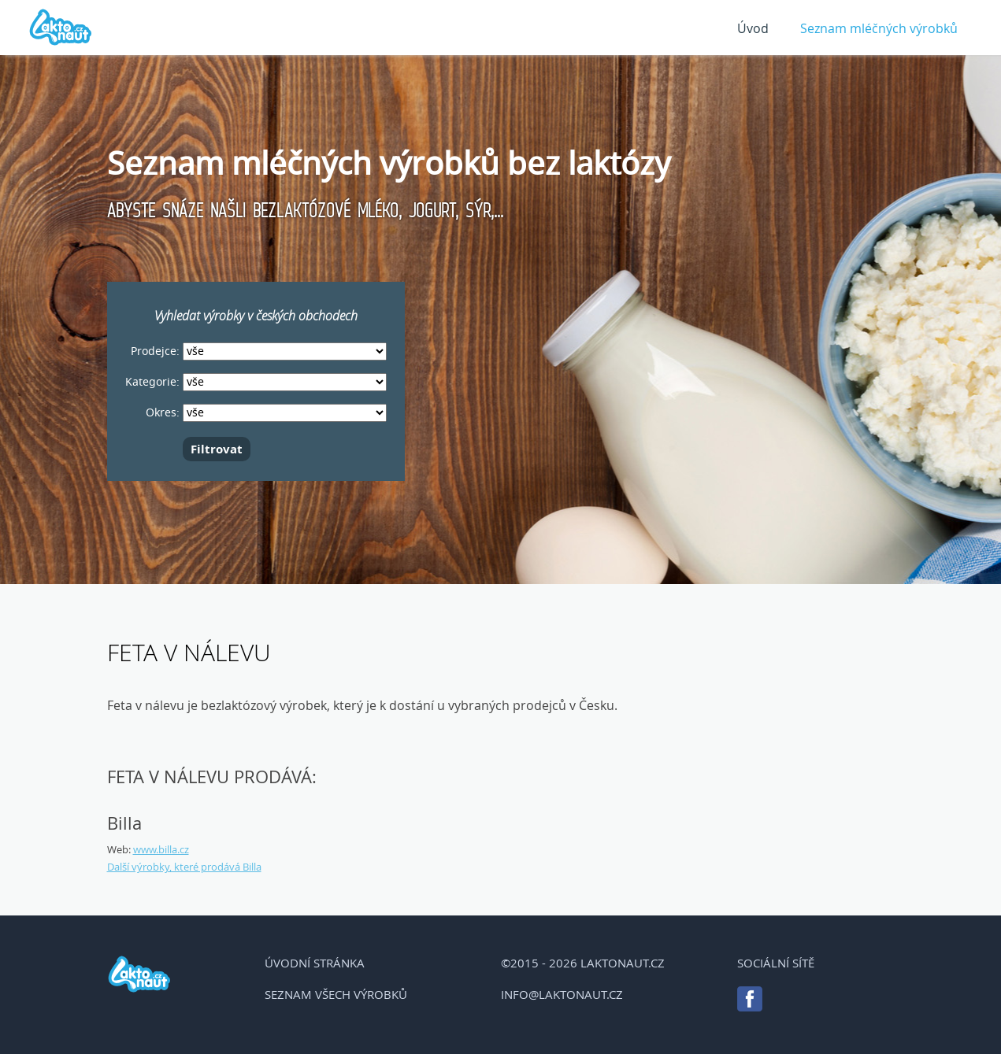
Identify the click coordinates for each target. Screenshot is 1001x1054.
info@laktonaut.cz (562, 994)
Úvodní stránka (315, 963)
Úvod (753, 28)
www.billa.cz (161, 849)
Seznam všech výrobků (336, 994)
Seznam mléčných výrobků (879, 28)
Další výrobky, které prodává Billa (184, 867)
